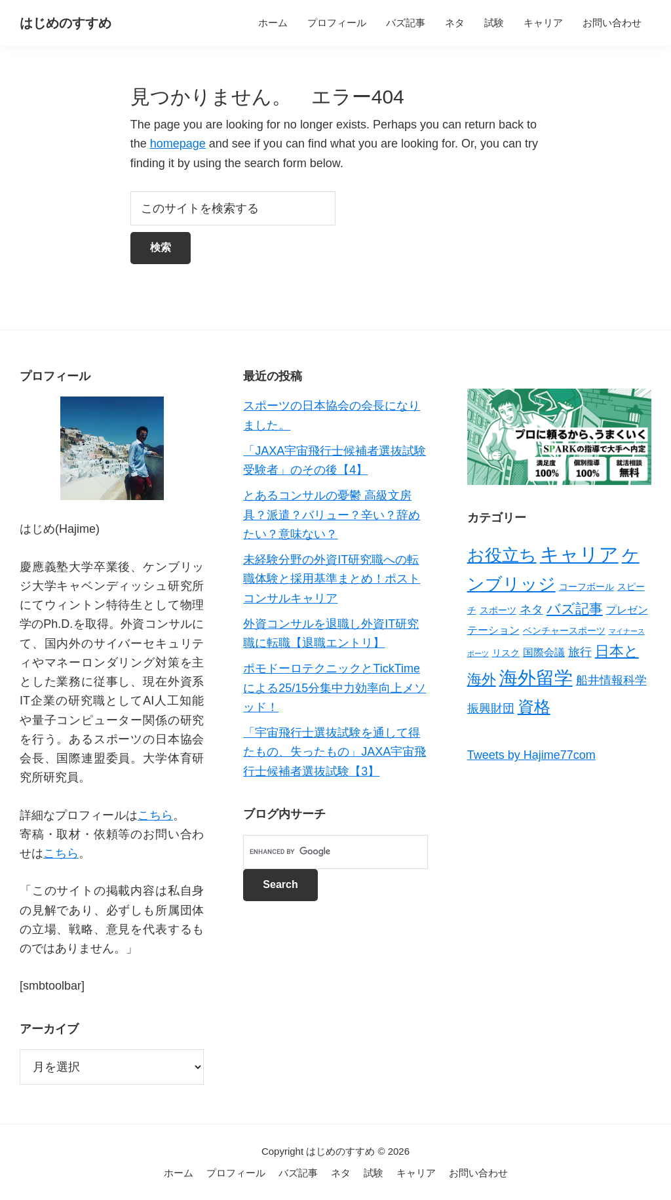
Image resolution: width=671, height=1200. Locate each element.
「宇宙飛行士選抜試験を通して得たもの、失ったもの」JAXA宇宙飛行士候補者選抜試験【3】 (334, 752)
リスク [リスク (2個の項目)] (506, 653)
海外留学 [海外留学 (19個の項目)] (536, 677)
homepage (178, 143)
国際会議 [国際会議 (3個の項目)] (544, 652)
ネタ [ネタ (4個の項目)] (531, 609)
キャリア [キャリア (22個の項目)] (579, 554)
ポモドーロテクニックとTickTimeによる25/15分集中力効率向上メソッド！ (334, 688)
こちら (155, 815)
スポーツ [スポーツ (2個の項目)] (498, 610)
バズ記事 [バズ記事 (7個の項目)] (574, 608)
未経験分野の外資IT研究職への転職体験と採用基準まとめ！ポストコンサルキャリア (331, 579)
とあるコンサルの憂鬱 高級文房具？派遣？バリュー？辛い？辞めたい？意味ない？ (331, 515)
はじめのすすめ (65, 23)
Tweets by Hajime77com (531, 755)
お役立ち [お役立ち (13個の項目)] (502, 555)
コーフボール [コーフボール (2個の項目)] (586, 586)
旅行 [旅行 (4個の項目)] (580, 652)
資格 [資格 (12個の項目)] (534, 706)
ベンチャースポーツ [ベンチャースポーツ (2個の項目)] (564, 630)
